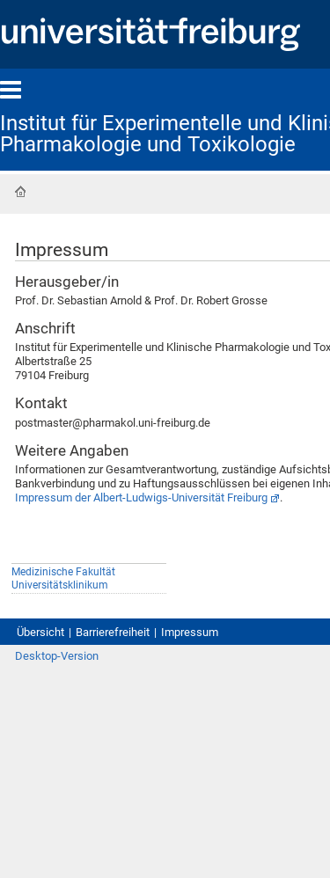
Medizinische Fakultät (63, 572)
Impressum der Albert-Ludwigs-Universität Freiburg (141, 497)
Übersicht (40, 632)
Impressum (189, 632)
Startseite (20, 192)
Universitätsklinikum (59, 585)
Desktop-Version (57, 655)
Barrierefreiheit (113, 632)
